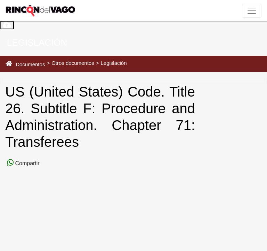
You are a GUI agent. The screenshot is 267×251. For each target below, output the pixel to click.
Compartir (27, 163)
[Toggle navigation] (251, 11)
